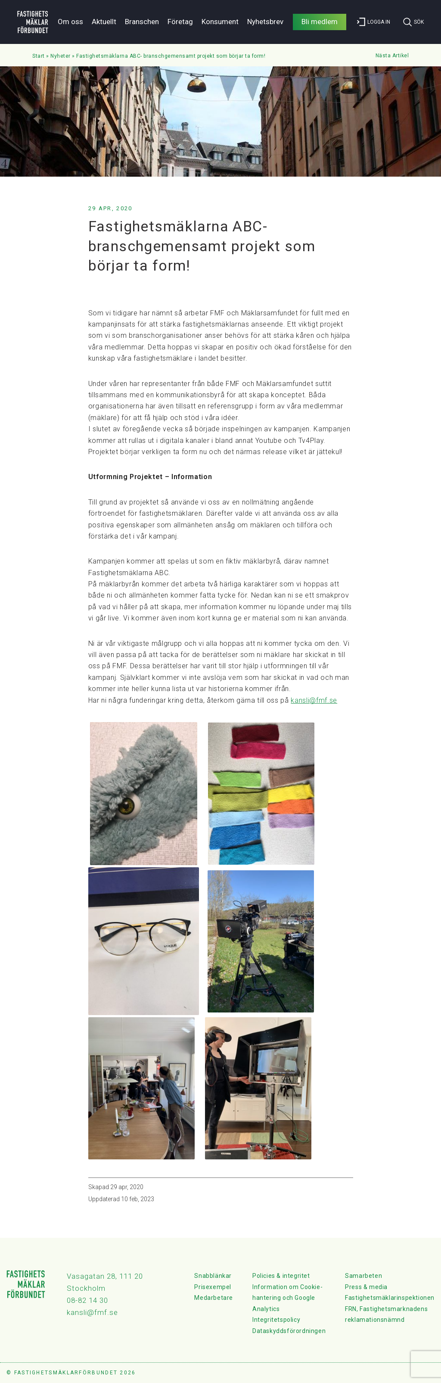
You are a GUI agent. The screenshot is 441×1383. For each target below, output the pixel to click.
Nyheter (60, 56)
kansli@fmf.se (314, 700)
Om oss (70, 21)
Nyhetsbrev (265, 21)
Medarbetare (213, 1297)
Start (38, 56)
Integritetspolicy (276, 1319)
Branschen (142, 21)
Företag (180, 21)
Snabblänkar (213, 1275)
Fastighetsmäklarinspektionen (390, 1297)
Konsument (220, 21)
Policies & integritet (281, 1275)
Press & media (366, 1286)
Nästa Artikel (392, 56)
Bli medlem (319, 21)
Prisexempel (212, 1286)
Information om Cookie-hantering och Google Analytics (287, 1297)
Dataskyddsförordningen (289, 1330)
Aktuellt (104, 21)
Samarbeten (363, 1275)
